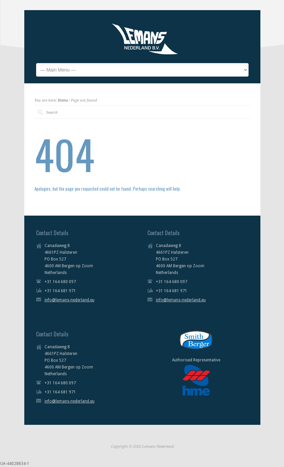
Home (63, 100)
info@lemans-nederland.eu (69, 300)
